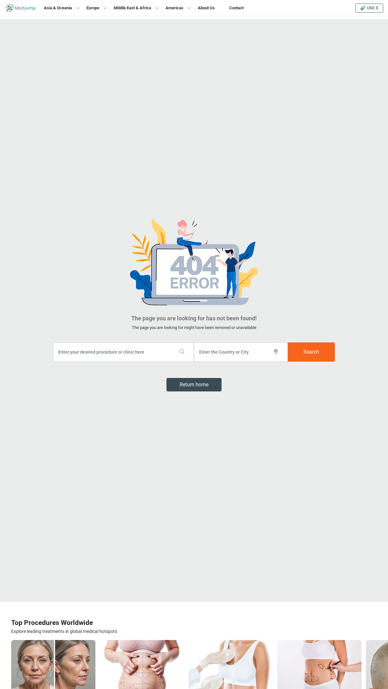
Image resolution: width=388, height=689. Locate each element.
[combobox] (123, 352)
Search (311, 352)
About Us (206, 7)
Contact (236, 7)
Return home (194, 384)
